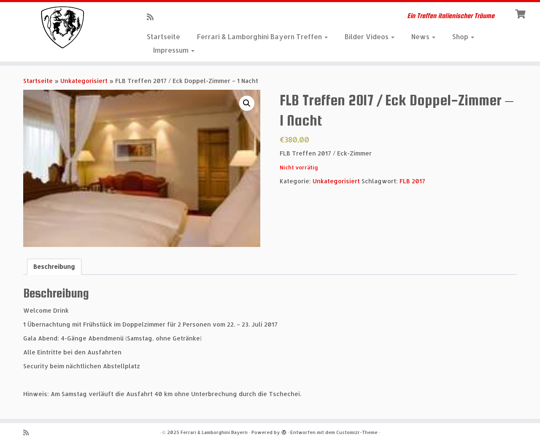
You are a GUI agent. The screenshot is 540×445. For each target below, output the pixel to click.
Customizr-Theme (357, 432)
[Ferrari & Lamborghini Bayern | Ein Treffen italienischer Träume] (62, 27)
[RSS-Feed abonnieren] (153, 16)
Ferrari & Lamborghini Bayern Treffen (262, 36)
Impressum (173, 50)
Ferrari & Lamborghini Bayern (214, 432)
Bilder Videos (369, 36)
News (423, 36)
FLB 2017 (412, 181)
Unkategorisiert (84, 80)
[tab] (54, 267)
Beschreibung (54, 266)
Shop (463, 36)
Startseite (163, 36)
